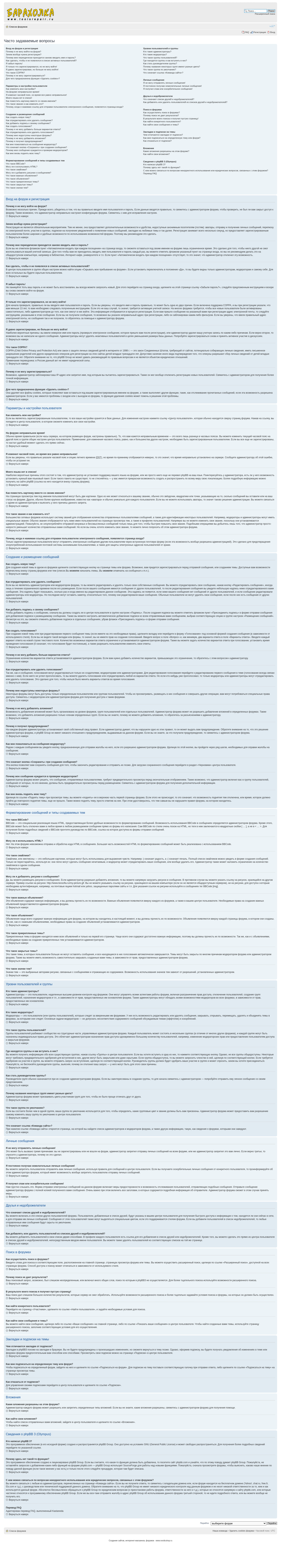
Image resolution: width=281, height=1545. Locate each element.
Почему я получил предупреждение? (24, 141)
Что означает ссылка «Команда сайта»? (163, 72)
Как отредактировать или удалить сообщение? (29, 120)
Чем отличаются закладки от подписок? (163, 135)
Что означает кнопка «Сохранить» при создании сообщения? (36, 147)
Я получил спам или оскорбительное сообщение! (168, 89)
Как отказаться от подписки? (157, 141)
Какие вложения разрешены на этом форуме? (166, 151)
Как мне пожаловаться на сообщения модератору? (31, 144)
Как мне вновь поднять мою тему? (23, 153)
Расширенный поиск (265, 14)
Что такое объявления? (17, 179)
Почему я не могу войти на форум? (23, 51)
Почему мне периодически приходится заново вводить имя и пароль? (41, 57)
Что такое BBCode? (15, 164)
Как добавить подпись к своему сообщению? (28, 123)
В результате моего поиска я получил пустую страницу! (170, 118)
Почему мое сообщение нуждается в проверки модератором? (37, 150)
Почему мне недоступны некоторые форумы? (29, 135)
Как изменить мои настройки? (21, 89)
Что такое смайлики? (16, 169)
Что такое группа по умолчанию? (159, 69)
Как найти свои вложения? (156, 154)
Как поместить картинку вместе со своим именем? (31, 101)
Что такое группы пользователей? (160, 57)
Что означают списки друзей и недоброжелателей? (168, 99)
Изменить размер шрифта (272, 26)
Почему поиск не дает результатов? (161, 115)
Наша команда (220, 1531)
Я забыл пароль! (14, 63)
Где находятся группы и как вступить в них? (165, 60)
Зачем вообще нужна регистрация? (23, 54)
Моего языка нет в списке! (19, 98)
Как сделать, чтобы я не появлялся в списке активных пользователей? (41, 60)
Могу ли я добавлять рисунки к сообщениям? (28, 172)
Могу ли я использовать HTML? (21, 166)
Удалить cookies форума (241, 1531)
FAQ (247, 32)
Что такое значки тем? (17, 188)
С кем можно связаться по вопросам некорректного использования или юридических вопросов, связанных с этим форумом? (205, 170)
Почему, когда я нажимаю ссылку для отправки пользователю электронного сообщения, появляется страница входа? (64, 107)
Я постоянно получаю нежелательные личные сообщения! (172, 86)
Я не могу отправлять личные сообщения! (164, 83)
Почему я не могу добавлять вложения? (26, 138)
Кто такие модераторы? (155, 54)
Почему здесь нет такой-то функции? (161, 167)
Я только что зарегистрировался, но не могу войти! (31, 66)
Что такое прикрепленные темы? (22, 181)
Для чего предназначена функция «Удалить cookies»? (33, 78)
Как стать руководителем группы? (160, 63)
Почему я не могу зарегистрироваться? (25, 75)
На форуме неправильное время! (22, 92)
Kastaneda (57, 1511)
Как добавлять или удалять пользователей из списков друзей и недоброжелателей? (185, 102)
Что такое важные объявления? (22, 175)
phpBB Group (106, 1444)
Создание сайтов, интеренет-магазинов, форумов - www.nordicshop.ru (140, 1541)
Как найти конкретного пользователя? (162, 121)
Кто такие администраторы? (157, 51)
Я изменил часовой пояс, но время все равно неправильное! (36, 95)
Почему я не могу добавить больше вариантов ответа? (33, 129)
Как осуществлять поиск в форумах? (161, 112)
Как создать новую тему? (18, 117)
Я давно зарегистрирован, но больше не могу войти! (32, 69)
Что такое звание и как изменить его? (24, 104)
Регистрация (259, 32)
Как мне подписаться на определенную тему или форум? (171, 138)
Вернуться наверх (18, 216)
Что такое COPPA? (15, 72)
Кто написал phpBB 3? (154, 164)
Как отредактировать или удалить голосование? (30, 132)
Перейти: (204, 1523)
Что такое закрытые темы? (19, 184)
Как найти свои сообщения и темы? (161, 124)
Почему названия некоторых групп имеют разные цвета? (171, 66)
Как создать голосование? (19, 126)
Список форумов (18, 27)
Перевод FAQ (150, 173)
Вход (272, 32)
